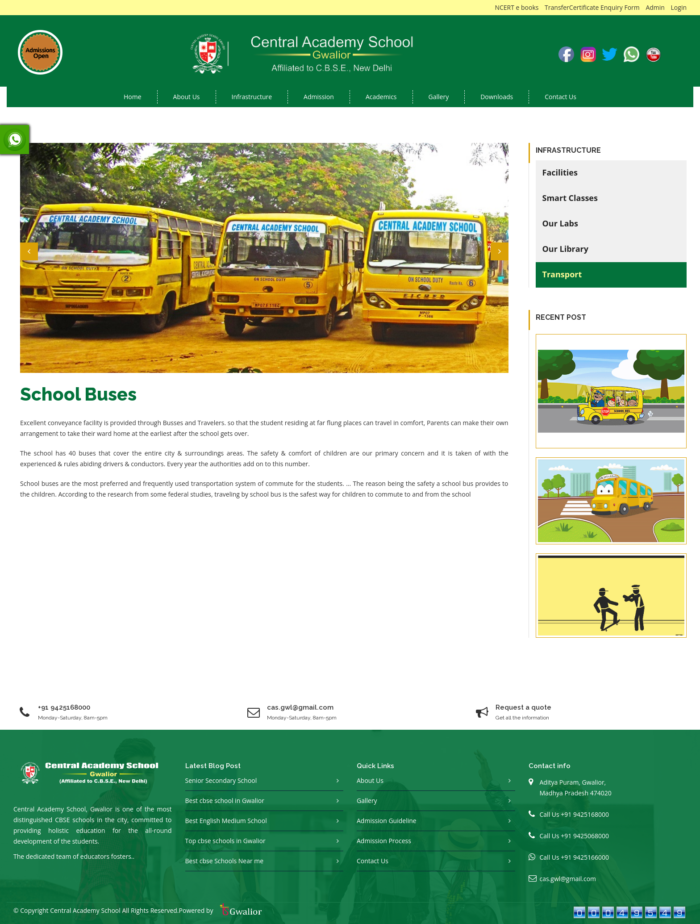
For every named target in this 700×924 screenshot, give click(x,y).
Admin (655, 7)
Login (679, 7)
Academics (381, 96)
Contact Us (560, 96)
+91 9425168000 (64, 707)
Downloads (496, 96)
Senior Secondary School (221, 780)
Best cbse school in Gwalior (224, 800)
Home (133, 96)
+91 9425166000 (585, 857)
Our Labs (560, 223)
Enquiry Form (620, 7)
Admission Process (384, 840)
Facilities (560, 172)
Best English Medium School (226, 820)
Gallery (439, 96)
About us (186, 96)
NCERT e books (516, 7)
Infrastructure (252, 96)
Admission (319, 96)
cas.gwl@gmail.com (568, 878)
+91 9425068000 (585, 836)
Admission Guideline (387, 820)
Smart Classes (570, 197)
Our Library (565, 248)
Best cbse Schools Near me (224, 861)
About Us (370, 780)
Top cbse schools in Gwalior (225, 840)
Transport (562, 274)
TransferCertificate (572, 7)
